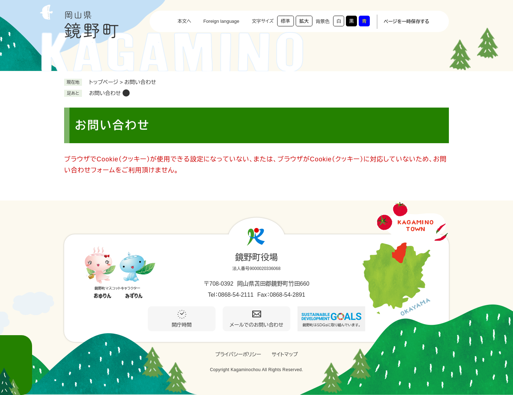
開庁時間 (182, 325)
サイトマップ (284, 354)
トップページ (103, 82)
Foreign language (221, 21)
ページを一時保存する (406, 21)
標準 (285, 21)
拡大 (304, 21)
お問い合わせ (105, 93)
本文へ (184, 21)
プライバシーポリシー (238, 354)
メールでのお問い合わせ (257, 325)
